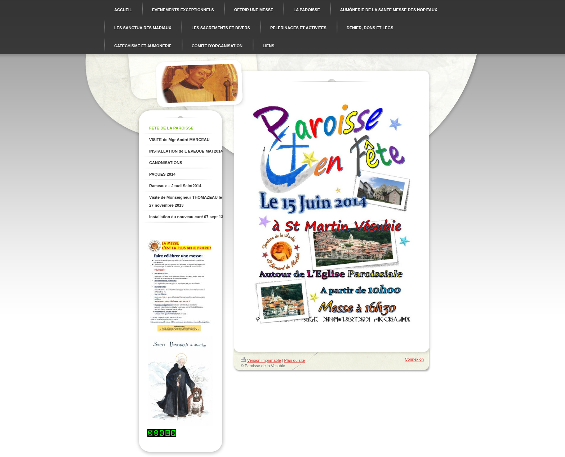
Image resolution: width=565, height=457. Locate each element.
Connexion (414, 359)
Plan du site (294, 360)
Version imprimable (261, 360)
